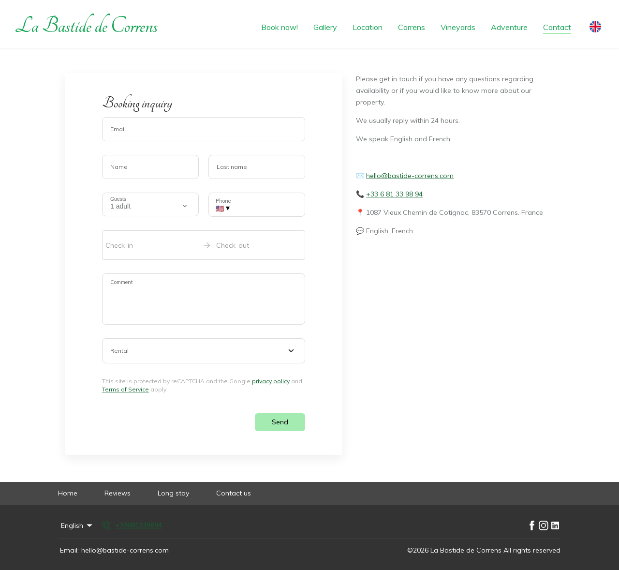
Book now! (279, 27)
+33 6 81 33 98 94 (394, 194)
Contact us (233, 493)
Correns (411, 27)
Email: (69, 550)
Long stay (173, 493)
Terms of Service (125, 389)
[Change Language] (595, 24)
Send (280, 422)
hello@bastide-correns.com (410, 175)
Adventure (509, 27)
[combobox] (203, 350)
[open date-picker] (203, 244)
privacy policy (271, 381)
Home (67, 493)
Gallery (325, 27)
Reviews (117, 493)
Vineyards (458, 27)
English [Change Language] (77, 525)
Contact (557, 27)
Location (368, 27)
